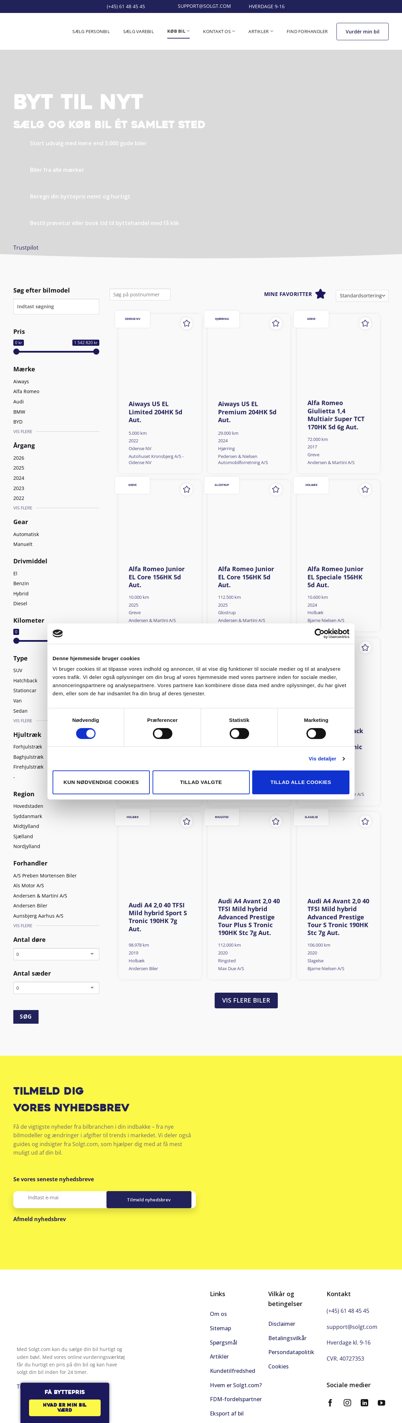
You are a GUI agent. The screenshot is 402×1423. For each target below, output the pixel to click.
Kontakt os (219, 31)
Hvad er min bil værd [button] (65, 1408)
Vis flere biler (246, 1000)
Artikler (260, 31)
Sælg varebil (138, 31)
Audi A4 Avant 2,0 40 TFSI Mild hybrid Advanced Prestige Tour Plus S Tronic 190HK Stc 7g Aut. (249, 917)
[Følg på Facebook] (330, 1404)
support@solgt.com (352, 1327)
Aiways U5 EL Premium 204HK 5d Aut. (247, 412)
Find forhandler (307, 31)
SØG (26, 1016)
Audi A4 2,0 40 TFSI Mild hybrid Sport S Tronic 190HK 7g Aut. (158, 917)
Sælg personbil (91, 31)
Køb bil (178, 31)
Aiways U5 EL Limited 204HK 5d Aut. (155, 412)
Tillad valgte (201, 782)
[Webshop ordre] (362, 296)
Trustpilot (26, 247)
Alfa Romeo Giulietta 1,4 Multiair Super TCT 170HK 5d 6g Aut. (335, 415)
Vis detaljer (322, 758)
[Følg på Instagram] (347, 1404)
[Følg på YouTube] (381, 1404)
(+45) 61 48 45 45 (348, 1311)
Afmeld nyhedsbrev (39, 1219)
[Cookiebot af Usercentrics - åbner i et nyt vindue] (319, 633)
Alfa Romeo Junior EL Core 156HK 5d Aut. (157, 577)
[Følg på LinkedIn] (364, 1404)
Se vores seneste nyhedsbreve (53, 1179)
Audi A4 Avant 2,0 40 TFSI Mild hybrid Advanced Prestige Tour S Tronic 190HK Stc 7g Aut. (338, 917)
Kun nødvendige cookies (101, 782)
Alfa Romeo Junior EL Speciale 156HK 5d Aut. (335, 577)
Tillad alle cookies (301, 782)
